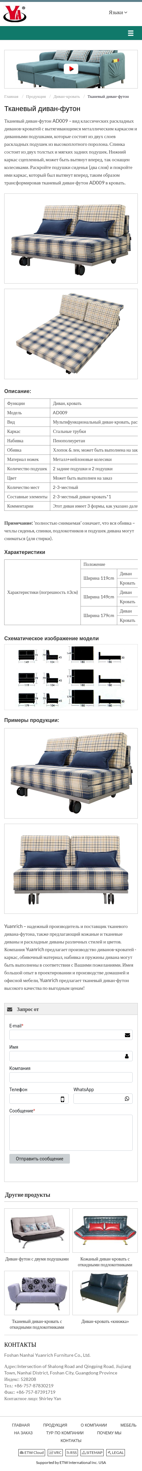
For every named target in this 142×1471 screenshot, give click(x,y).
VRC (55, 1452)
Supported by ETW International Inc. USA (71, 1462)
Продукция (36, 96)
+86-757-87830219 (33, 1385)
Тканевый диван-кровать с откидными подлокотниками (37, 1324)
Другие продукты (27, 1194)
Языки (118, 12)
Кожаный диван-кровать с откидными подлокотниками (105, 1261)
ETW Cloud (32, 1452)
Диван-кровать (66, 96)
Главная (11, 96)
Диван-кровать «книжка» (105, 1321)
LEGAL (116, 1452)
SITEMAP (92, 1452)
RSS (72, 1452)
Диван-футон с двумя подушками (37, 1258)
